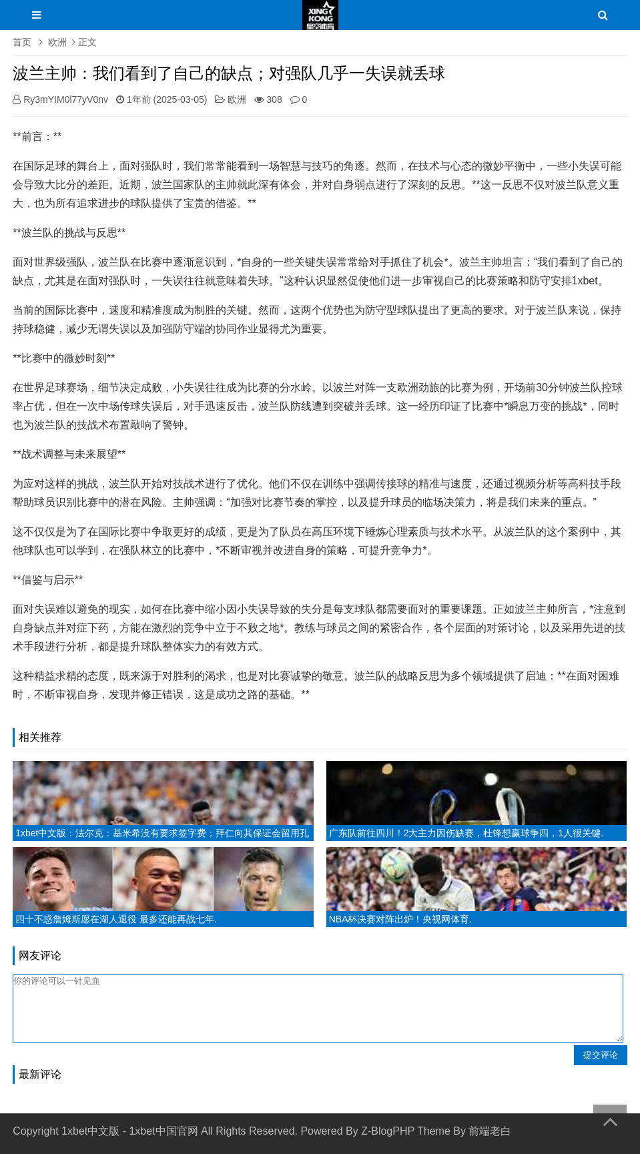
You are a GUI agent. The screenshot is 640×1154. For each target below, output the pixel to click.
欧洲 (57, 42)
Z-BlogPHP (387, 1131)
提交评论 (600, 1055)
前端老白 (489, 1131)
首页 (22, 42)
